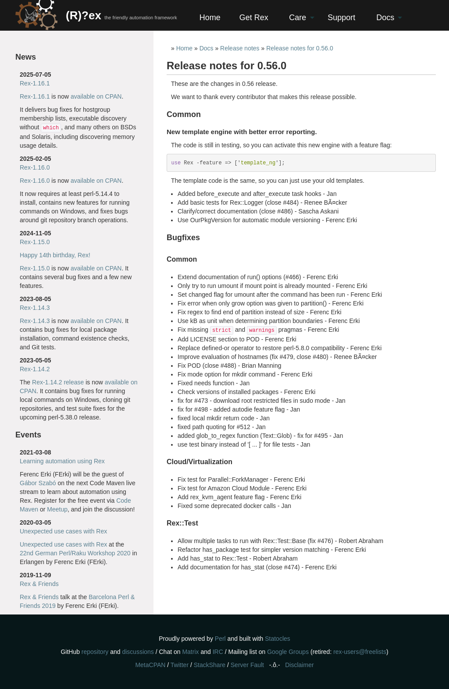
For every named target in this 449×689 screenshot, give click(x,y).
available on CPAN (96, 96)
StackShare (209, 664)
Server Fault (247, 664)
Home (210, 17)
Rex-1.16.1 (35, 83)
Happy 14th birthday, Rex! (55, 255)
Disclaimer (299, 664)
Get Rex (253, 17)
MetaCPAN (150, 664)
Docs (385, 17)
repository (95, 651)
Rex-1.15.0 (35, 241)
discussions (137, 651)
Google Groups (288, 651)
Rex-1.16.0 (35, 167)
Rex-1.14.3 (35, 307)
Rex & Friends (39, 583)
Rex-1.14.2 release (58, 382)
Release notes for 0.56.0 (299, 48)
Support (341, 17)
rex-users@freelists (359, 651)
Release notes (240, 48)
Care (297, 17)
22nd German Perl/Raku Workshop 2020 (75, 553)
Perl (220, 638)
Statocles (277, 638)
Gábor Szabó (38, 483)
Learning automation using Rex (62, 461)
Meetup (57, 509)
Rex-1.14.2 (35, 369)
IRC (218, 651)
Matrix (190, 651)
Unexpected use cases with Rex (63, 531)
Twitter (180, 664)
